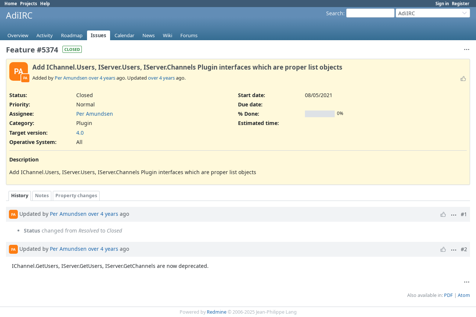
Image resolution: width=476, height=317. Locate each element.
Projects (28, 3)
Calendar (124, 35)
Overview (17, 35)
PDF (448, 295)
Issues (98, 35)
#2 (464, 249)
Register (460, 3)
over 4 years (102, 77)
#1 (464, 214)
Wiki (167, 35)
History (19, 195)
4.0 (80, 132)
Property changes (76, 195)
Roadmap (72, 35)
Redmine (216, 312)
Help (45, 3)
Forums (188, 35)
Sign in (442, 3)
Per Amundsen (71, 77)
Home (10, 3)
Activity (44, 35)
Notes (42, 195)
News (148, 35)
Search (334, 13)
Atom (464, 295)
